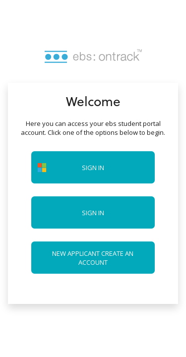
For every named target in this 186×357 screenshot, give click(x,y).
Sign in (93, 212)
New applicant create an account (92, 258)
